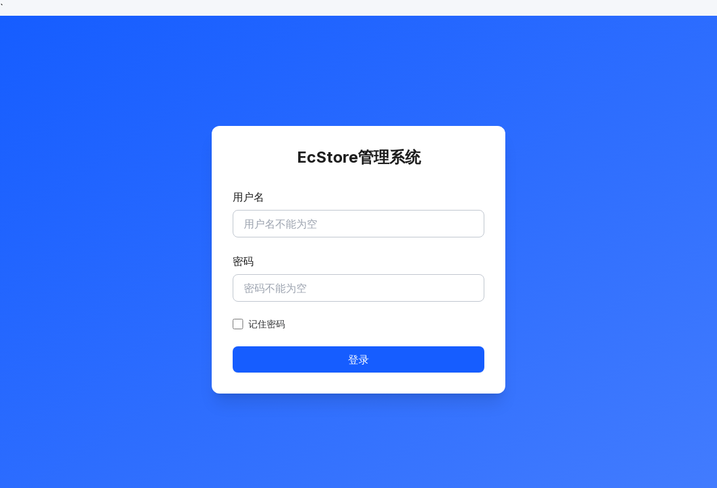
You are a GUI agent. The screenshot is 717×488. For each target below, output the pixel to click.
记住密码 (266, 323)
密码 (243, 261)
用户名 (248, 196)
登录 (358, 359)
